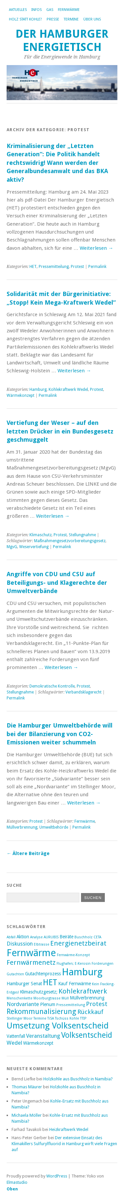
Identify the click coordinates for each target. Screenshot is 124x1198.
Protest (77, 266)
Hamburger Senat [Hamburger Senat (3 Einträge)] (24, 983)
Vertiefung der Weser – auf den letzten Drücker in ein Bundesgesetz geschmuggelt (60, 431)
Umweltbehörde (53, 827)
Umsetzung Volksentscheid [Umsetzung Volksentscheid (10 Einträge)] (58, 1025)
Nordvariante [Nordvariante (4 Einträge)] (23, 1004)
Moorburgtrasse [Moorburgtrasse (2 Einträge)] (47, 998)
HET (33, 266)
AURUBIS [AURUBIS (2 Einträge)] (51, 937)
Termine (71, 19)
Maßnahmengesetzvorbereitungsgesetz (69, 541)
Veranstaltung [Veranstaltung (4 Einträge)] (43, 1036)
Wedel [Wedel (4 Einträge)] (14, 1043)
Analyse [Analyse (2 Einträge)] (36, 937)
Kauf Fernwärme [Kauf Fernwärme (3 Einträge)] (74, 983)
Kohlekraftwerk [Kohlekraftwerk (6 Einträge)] (83, 991)
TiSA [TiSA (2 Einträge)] (50, 1018)
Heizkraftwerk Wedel (68, 1129)
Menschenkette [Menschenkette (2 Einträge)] (19, 998)
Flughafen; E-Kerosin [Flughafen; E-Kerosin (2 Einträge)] (74, 963)
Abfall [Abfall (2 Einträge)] (11, 937)
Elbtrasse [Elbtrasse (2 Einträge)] (41, 944)
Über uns (92, 19)
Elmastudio (17, 1182)
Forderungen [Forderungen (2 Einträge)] (102, 963)
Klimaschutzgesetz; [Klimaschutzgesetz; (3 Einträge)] (39, 991)
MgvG (12, 546)
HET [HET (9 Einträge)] (50, 982)
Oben (12, 1188)
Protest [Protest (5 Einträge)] (96, 1003)
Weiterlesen (96, 248)
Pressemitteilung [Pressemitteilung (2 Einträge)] (70, 1005)
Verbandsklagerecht (83, 692)
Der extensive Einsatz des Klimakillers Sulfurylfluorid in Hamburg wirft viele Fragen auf (64, 1143)
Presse (53, 19)
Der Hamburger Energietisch (62, 40)
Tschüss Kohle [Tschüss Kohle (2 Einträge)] (67, 1018)
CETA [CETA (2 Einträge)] (97, 937)
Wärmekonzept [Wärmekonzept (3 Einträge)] (38, 1043)
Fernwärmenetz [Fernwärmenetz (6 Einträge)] (31, 962)
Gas (49, 10)
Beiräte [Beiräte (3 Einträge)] (66, 936)
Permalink (97, 266)
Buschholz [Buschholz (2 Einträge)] (83, 937)
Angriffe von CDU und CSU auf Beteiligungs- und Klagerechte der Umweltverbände (57, 582)
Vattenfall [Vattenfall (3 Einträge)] (16, 1036)
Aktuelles (18, 10)
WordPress (56, 1176)
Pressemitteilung (54, 266)
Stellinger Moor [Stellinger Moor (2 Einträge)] (19, 1018)
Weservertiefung (34, 546)
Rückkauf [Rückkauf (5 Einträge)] (90, 1011)
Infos (36, 10)
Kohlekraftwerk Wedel (68, 389)
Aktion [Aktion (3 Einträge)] (23, 936)
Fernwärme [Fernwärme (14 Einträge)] (31, 952)
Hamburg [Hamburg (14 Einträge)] (82, 972)
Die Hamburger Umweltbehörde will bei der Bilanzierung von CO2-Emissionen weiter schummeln (59, 734)
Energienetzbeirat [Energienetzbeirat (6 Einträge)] (78, 943)
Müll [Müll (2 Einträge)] (65, 998)
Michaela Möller (27, 1115)
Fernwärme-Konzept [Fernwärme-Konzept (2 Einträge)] (73, 955)
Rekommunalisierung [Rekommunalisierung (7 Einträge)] (41, 1011)
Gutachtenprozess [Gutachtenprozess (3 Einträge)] (43, 973)
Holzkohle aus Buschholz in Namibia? (78, 1078)
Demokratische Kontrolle (52, 686)
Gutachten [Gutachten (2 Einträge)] (15, 974)
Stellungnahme (82, 535)
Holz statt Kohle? (25, 19)
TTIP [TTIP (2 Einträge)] (83, 1018)
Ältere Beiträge (28, 853)
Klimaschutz (40, 535)
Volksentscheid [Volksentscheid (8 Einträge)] (86, 1035)
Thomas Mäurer (27, 1086)
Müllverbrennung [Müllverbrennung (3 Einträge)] (87, 997)
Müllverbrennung (22, 827)
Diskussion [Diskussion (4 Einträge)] (20, 944)
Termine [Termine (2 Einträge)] (39, 1018)
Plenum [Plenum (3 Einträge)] (47, 1004)
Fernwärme (69, 10)
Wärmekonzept (20, 395)
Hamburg (38, 389)
